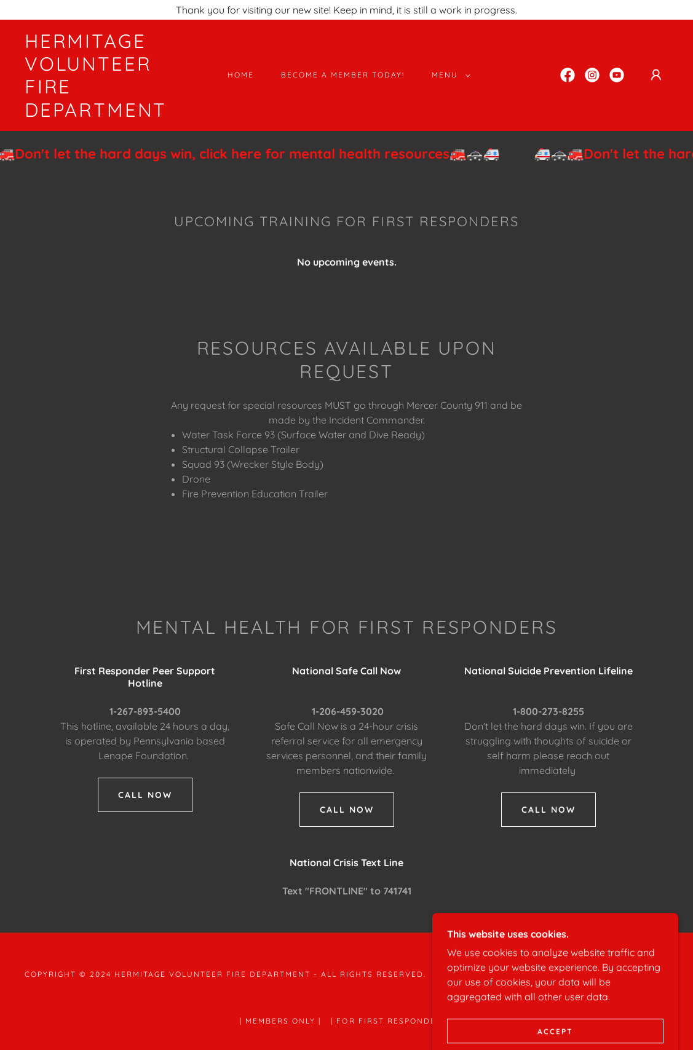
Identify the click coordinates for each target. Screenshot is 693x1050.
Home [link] (241, 74)
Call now (347, 809)
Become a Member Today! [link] (343, 74)
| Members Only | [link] (280, 1020)
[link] (111, 113)
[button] (448, 75)
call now (145, 794)
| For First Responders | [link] (392, 1020)
